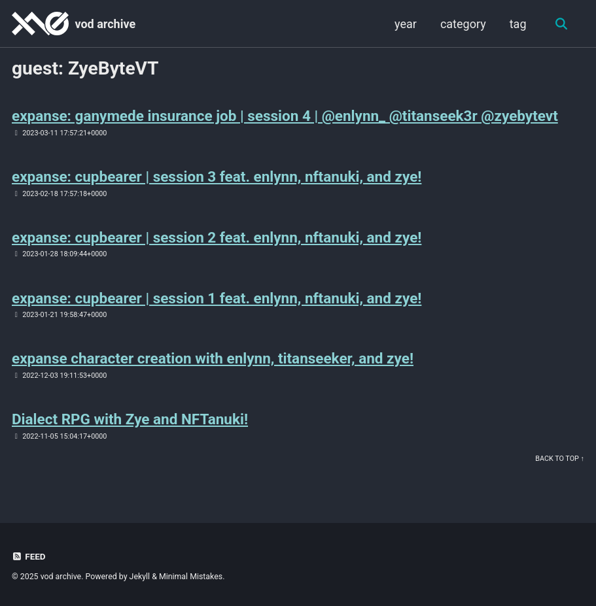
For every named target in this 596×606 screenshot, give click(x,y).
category (463, 24)
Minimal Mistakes (190, 576)
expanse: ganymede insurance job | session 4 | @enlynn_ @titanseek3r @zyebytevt (285, 115)
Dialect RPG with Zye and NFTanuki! (130, 419)
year (405, 24)
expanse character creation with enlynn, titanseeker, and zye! (212, 358)
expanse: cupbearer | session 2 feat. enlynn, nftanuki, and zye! (216, 237)
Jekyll (140, 576)
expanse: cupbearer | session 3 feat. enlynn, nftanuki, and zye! (216, 176)
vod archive (105, 24)
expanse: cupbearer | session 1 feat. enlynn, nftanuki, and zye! (216, 298)
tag (518, 24)
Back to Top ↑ (559, 458)
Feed (29, 556)
